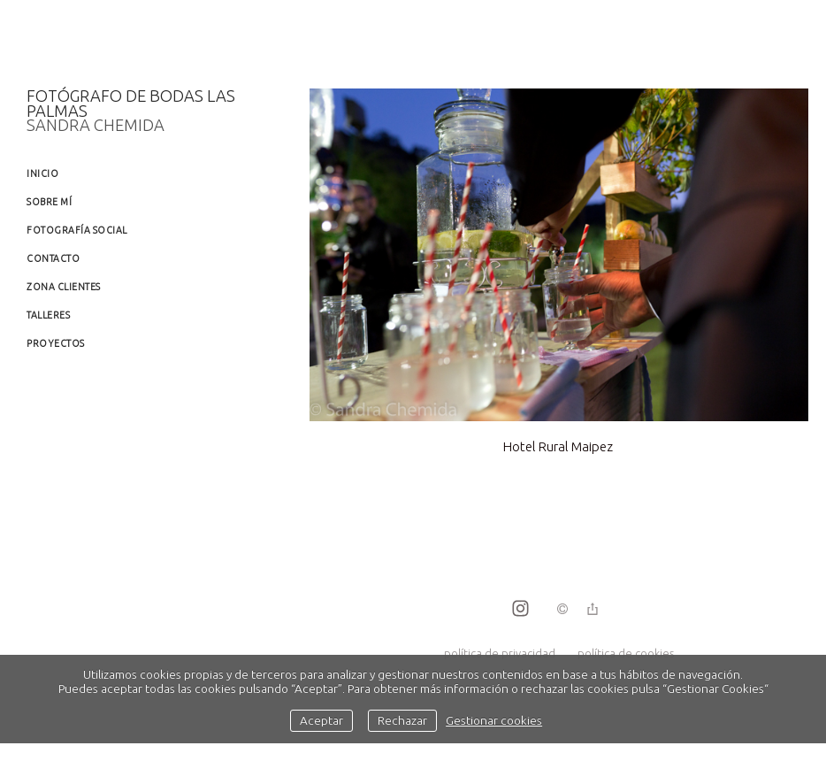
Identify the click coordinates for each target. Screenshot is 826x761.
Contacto (53, 258)
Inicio (42, 173)
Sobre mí (49, 201)
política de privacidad (499, 653)
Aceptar (321, 720)
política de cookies (625, 653)
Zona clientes (64, 286)
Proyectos (56, 343)
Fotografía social (77, 230)
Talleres (48, 315)
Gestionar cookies (494, 720)
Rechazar (402, 720)
